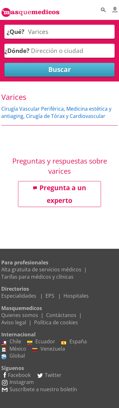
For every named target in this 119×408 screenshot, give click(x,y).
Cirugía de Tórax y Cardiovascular (65, 116)
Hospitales (76, 295)
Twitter (49, 375)
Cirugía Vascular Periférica (32, 108)
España (74, 341)
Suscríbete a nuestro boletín (39, 389)
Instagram (17, 382)
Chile (11, 341)
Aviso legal (13, 322)
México (13, 348)
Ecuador (41, 341)
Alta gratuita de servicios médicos (41, 269)
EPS (49, 295)
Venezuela (48, 348)
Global (13, 355)
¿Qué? (15, 31)
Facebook (16, 375)
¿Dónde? (16, 50)
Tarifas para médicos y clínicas (37, 276)
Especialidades (18, 295)
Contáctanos (61, 315)
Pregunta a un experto (59, 194)
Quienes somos (19, 315)
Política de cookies (56, 322)
